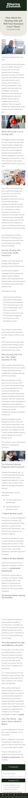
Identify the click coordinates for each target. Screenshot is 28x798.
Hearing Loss (7, 773)
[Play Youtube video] (13, 122)
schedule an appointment (11, 757)
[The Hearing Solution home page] (13, 5)
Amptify (21, 714)
